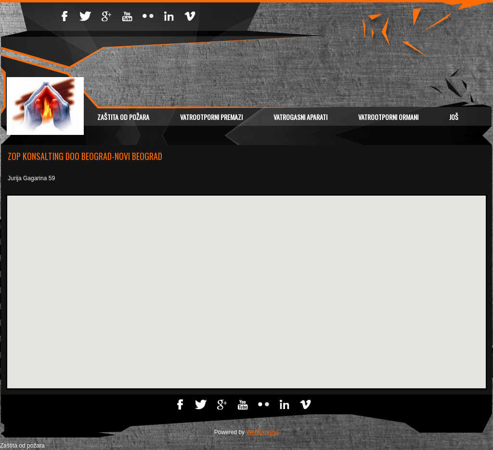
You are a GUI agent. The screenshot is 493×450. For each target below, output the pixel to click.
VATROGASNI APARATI (300, 117)
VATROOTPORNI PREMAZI (211, 117)
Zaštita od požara (123, 117)
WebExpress (262, 432)
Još (453, 117)
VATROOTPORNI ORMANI (388, 117)
